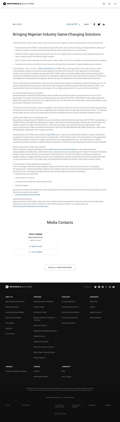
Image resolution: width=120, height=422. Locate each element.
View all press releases (60, 267)
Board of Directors (12, 307)
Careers (36, 371)
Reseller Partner (39, 336)
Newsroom (94, 301)
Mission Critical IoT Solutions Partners (44, 319)
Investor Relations (68, 301)
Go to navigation (115, 4)
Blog (63, 371)
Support (104, 4)
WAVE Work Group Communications (62, 149)
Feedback (108, 405)
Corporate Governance (70, 307)
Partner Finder (39, 307)
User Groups (66, 377)
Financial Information (70, 318)
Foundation (10, 323)
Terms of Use (25, 405)
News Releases (95, 318)
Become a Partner (40, 325)
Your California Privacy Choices (59, 406)
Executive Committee (13, 318)
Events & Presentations (70, 312)
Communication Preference (76, 406)
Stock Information (68, 323)
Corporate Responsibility (15, 312)
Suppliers (9, 328)
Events (92, 307)
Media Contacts (96, 312)
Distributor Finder (40, 312)
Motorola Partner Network (43, 301)
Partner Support (40, 358)
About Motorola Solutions (15, 301)
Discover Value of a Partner (44, 347)
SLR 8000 (51, 135)
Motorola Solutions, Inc (47, 68)
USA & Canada (60, 413)
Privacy (7, 405)
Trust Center (10, 334)
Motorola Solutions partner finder (27, 195)
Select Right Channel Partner (44, 352)
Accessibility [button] (91, 405)
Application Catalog (41, 342)
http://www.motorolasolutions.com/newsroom (30, 206)
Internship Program (41, 377)
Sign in (109, 4)
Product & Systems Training (16, 371)
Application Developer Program (45, 331)
